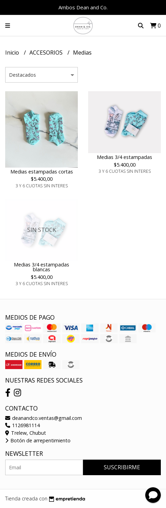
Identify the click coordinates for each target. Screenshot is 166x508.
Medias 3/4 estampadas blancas (41, 267)
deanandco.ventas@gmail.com (43, 418)
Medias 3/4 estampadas (124, 157)
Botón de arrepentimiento (38, 440)
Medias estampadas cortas (41, 171)
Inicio (12, 52)
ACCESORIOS (46, 52)
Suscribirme (122, 467)
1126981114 (22, 425)
